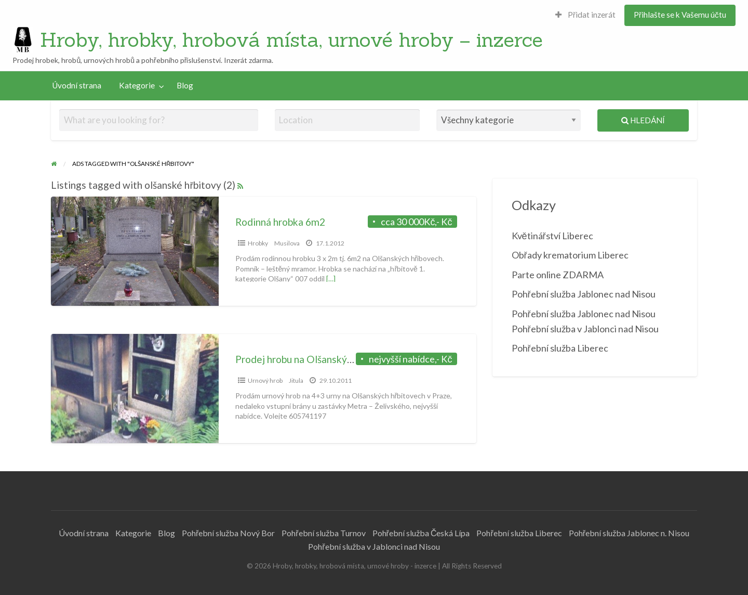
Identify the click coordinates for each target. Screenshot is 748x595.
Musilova (287, 243)
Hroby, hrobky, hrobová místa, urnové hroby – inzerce (291, 39)
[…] (331, 278)
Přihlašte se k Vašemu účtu (680, 14)
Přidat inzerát (585, 14)
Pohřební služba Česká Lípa (421, 533)
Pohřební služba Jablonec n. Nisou (629, 533)
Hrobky (258, 243)
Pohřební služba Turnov (323, 533)
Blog (185, 85)
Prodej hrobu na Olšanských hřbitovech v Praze (337, 359)
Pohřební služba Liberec (560, 348)
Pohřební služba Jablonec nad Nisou (584, 294)
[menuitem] (585, 15)
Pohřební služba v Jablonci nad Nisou (373, 546)
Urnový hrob (265, 380)
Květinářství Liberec (552, 235)
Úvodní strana (76, 85)
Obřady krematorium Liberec (570, 255)
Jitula (296, 380)
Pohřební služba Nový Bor (228, 533)
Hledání (643, 120)
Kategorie (137, 85)
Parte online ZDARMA (558, 274)
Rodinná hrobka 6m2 (280, 222)
